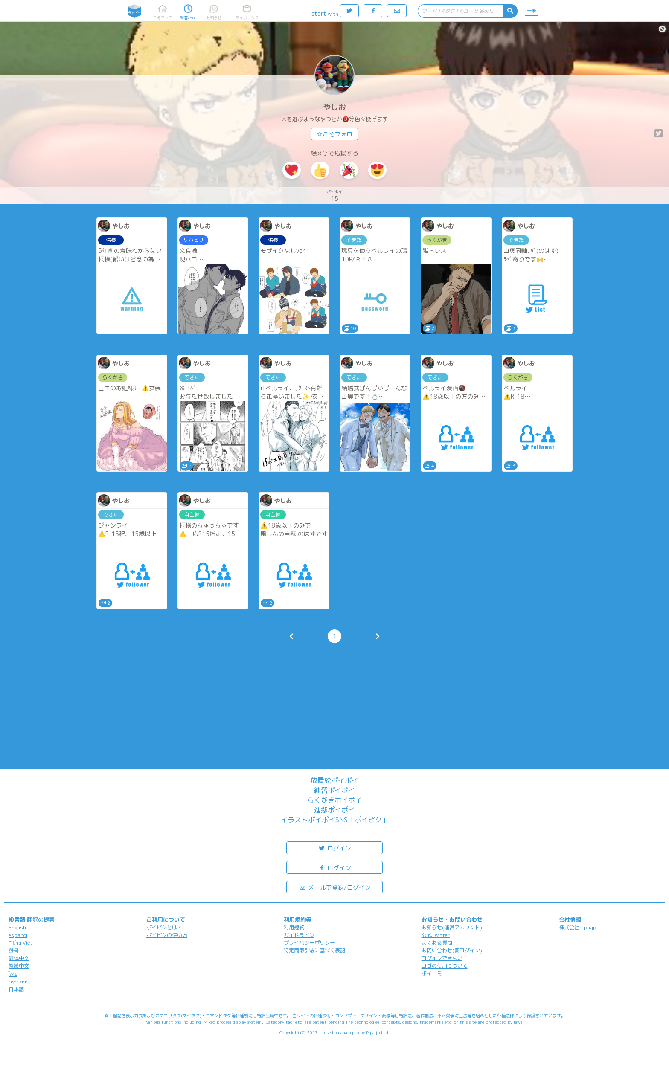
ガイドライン (299, 935)
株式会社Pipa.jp (577, 927)
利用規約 (294, 927)
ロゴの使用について (445, 965)
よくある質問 (437, 942)
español (18, 935)
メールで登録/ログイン (335, 887)
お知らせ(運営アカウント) (452, 927)
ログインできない (442, 958)
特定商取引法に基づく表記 (314, 950)
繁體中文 (19, 965)
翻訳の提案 (41, 919)
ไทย (13, 973)
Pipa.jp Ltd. (378, 1032)
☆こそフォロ (334, 134)
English (17, 927)
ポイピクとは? (163, 927)
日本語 (16, 989)
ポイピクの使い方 (166, 935)
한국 (14, 950)
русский (18, 981)
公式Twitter (436, 935)
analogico (349, 1032)
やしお (334, 107)
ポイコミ (432, 973)
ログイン (334, 847)
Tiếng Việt (20, 942)
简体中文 (19, 958)
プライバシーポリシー (309, 942)
